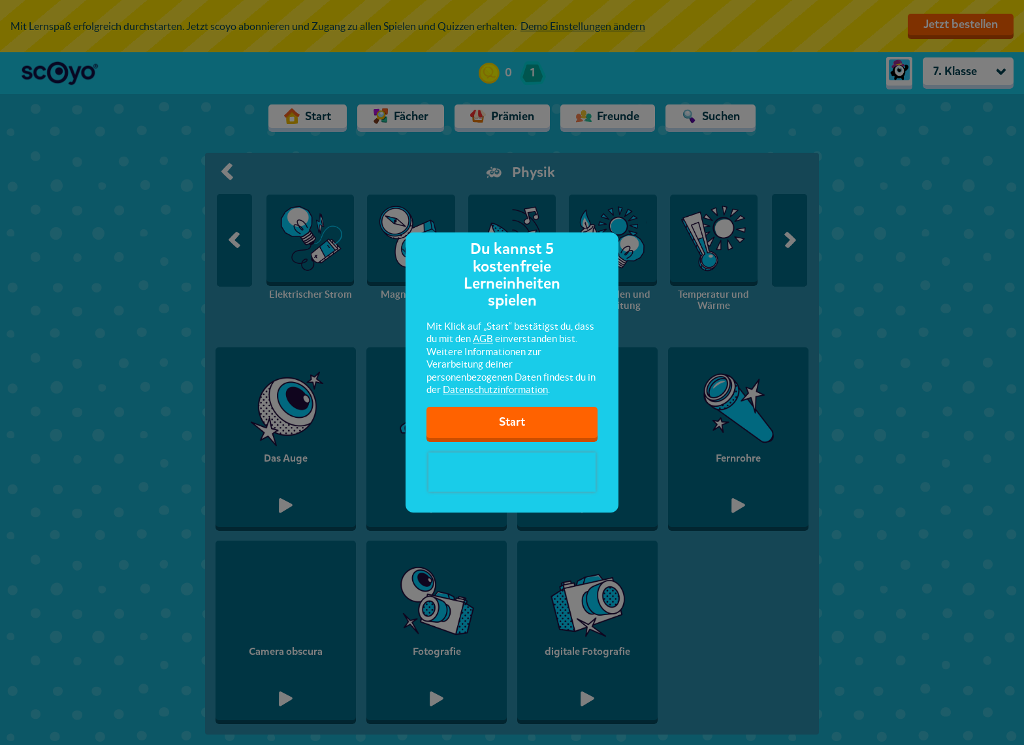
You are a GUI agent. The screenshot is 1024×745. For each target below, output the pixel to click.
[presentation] (512, 472)
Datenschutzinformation (495, 389)
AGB (483, 338)
